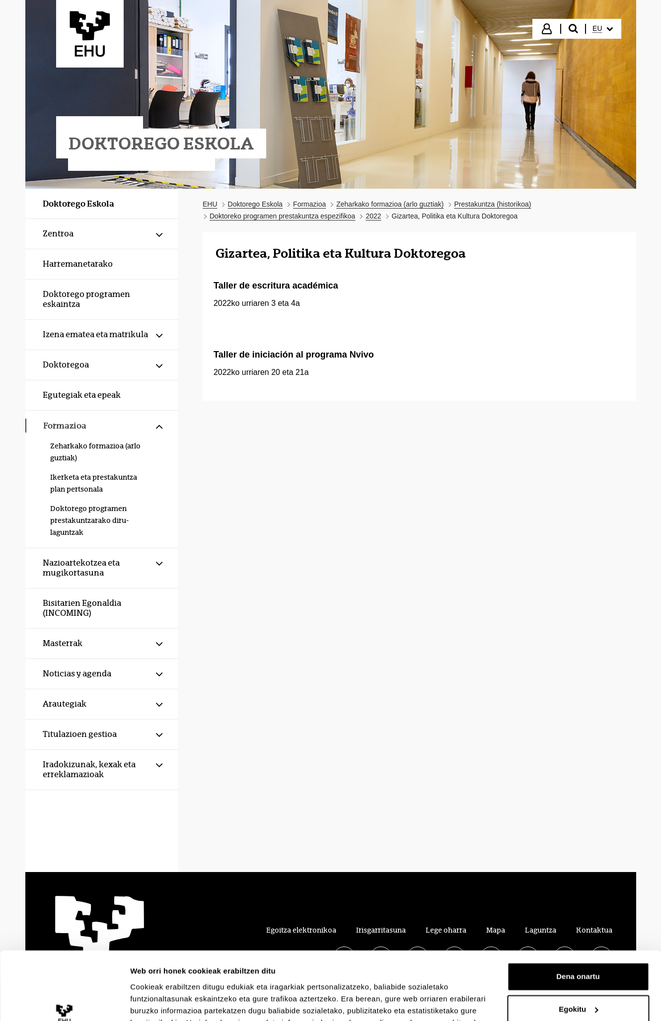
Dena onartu (578, 916)
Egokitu (578, 949)
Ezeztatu (578, 981)
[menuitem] (602, 29)
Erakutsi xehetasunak (169, 1001)
